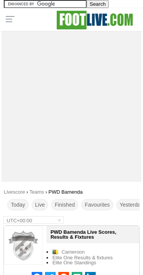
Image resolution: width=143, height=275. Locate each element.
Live (40, 205)
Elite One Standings (74, 262)
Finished (65, 205)
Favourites (97, 205)
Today (18, 205)
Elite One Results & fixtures (82, 257)
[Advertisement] (71, 104)
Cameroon (73, 252)
